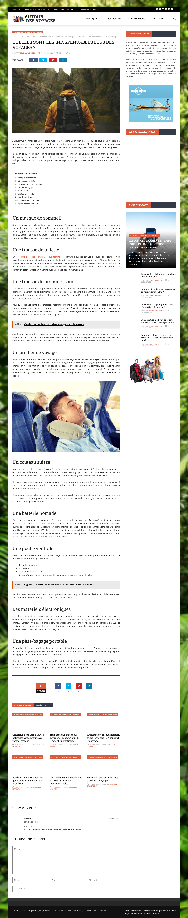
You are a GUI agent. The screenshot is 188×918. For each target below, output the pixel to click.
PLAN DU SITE (100, 910)
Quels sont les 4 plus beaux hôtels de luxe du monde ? (158, 275)
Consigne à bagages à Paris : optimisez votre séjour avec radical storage (28, 737)
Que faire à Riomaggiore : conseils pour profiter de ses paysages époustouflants (150, 170)
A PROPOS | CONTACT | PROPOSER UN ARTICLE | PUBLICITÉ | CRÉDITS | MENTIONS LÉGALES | (52, 910)
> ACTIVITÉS (158, 18)
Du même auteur (43, 705)
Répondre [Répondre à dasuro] (113, 818)
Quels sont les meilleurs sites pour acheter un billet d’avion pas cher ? (157, 321)
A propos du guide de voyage (37, 9)
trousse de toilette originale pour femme (39, 256)
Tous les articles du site (65, 9)
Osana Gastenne (155, 344)
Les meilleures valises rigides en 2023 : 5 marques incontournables (66, 780)
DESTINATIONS (134, 162)
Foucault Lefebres (27, 53)
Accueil (16, 9)
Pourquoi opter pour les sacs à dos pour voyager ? (102, 779)
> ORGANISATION (113, 18)
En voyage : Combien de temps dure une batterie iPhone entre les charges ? (150, 244)
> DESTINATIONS (136, 18)
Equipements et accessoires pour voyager (28, 32)
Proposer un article (90, 9)
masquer (42, 174)
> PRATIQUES (91, 18)
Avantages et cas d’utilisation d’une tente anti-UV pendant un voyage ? (103, 737)
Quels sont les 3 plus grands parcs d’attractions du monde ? (157, 305)
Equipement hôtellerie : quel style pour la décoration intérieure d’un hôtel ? (157, 338)
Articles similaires (23, 705)
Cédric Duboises (155, 280)
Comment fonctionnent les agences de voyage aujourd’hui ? (158, 290)
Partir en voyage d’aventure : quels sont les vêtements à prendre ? (28, 780)
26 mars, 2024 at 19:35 (32, 822)
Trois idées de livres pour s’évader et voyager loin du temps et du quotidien (64, 737)
